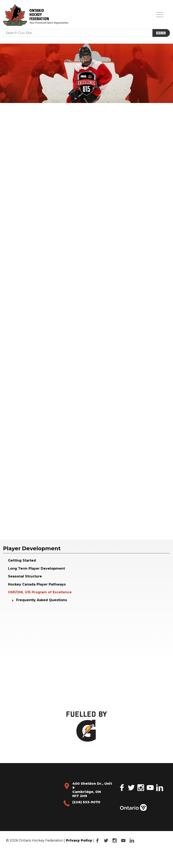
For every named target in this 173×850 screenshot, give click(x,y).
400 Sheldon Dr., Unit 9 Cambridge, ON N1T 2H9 (92, 790)
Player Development (32, 548)
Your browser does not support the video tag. (36, 624)
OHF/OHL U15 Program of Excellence (40, 592)
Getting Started (22, 560)
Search (161, 32)
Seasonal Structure (25, 576)
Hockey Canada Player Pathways (37, 584)
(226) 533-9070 (86, 802)
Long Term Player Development (36, 568)
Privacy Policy (79, 840)
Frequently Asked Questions (41, 600)
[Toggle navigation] (160, 14)
